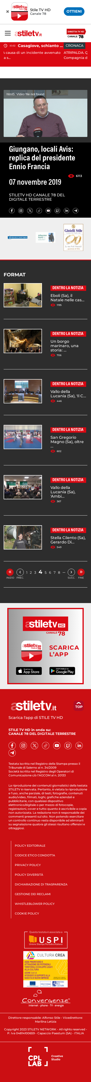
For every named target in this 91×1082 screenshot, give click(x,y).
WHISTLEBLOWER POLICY (35, 904)
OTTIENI (74, 11)
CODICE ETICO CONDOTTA (35, 855)
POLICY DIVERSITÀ (29, 874)
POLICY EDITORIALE (30, 845)
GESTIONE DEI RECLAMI (33, 894)
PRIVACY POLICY (28, 865)
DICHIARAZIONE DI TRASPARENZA (41, 884)
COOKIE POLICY (27, 913)
